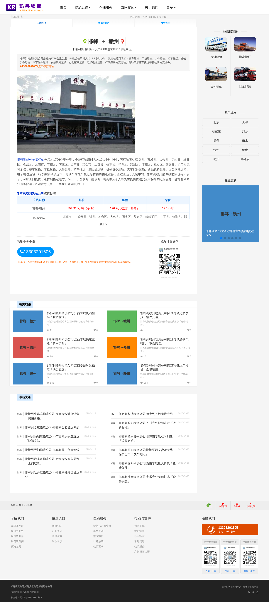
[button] (220, 238)
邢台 (244, 131)
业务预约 (98, 540)
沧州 (216, 149)
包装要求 (98, 545)
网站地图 (34, 591)
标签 (245, 586)
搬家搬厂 (244, 56)
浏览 (103, 23)
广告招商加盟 (142, 551)
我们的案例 (17, 540)
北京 (216, 122)
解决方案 (16, 545)
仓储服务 (226, 586)
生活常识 (57, 540)
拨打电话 (251, 504)
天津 (244, 122)
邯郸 (216, 140)
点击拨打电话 (38, 66)
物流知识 (57, 525)
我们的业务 (17, 530)
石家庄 (215, 131)
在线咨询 (223, 504)
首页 (13, 504)
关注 (165, 23)
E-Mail (237, 504)
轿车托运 (244, 86)
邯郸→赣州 (28, 321)
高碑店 (244, 159)
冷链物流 (215, 56)
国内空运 (236, 586)
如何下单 (139, 525)
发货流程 (139, 530)
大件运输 (215, 86)
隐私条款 (24, 591)
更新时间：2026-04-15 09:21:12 (148, 16)
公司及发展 (17, 525)
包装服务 (139, 545)
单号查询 (98, 530)
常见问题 (139, 540)
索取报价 (98, 535)
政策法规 (57, 535)
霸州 (216, 159)
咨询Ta (41, 23)
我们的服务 (17, 535)
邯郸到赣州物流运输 (31, 159)
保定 (244, 149)
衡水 (244, 140)
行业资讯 (57, 530)
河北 (21, 504)
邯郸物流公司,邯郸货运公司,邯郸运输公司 (31, 586)
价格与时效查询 (102, 525)
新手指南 (139, 535)
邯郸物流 (17, 16)
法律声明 (15, 591)
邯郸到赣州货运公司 (31, 193)
